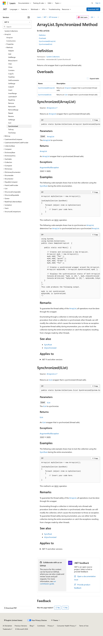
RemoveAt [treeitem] (11, 106)
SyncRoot (43, 186)
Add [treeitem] (9, 54)
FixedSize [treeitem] (11, 77)
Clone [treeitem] (10, 67)
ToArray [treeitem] (11, 129)
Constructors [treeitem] (11, 41)
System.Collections (53, 57)
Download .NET (93, 9)
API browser (53, 17)
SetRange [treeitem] (11, 120)
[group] (70, 124)
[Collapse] (29, 17)
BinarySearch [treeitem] (12, 60)
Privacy (50, 626)
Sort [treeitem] (9, 123)
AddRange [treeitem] (11, 57)
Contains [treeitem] (11, 70)
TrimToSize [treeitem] (12, 133)
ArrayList (68, 88)
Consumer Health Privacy (66, 626)
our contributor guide (48, 582)
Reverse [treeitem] (11, 116)
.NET (44, 17)
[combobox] (17, 22)
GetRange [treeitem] (11, 83)
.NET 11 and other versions (52, 359)
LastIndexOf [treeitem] (12, 96)
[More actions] (98, 17)
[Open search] (92, 3)
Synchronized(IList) (45, 44)
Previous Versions (21, 626)
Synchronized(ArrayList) (47, 41)
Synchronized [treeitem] (13, 126)
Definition (42, 35)
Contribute (41, 626)
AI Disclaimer (7, 626)
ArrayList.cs (51, 108)
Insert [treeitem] (10, 90)
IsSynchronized (50, 348)
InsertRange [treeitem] (12, 93)
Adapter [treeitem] (11, 51)
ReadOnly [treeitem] (11, 100)
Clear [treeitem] (10, 64)
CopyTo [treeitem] (11, 74)
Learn (39, 17)
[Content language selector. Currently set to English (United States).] (13, 620)
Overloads (42, 38)
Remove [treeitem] (11, 103)
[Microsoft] (4, 3)
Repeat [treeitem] (10, 113)
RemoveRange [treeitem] (13, 110)
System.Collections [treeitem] (11, 31)
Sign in (97, 3)
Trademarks (7, 629)
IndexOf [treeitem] (11, 87)
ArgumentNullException (49, 167)
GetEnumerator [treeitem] (13, 80)
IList (66, 95)
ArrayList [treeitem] (9, 37)
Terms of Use (83, 626)
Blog (31, 626)
